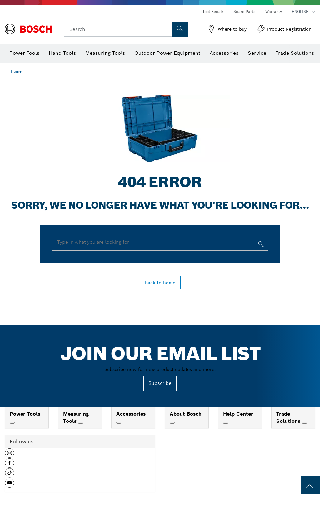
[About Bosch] (172, 423)
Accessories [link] (131, 414)
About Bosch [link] (186, 414)
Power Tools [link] (25, 414)
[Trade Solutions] (304, 423)
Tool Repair (212, 11)
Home (16, 71)
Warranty (273, 11)
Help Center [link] (238, 414)
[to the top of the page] (310, 485)
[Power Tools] (12, 423)
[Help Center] (225, 423)
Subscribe (160, 383)
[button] (9, 455)
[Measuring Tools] (80, 423)
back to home (160, 282)
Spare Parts (244, 11)
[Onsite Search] (180, 29)
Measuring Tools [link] (76, 417)
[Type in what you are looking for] (260, 245)
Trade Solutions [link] (289, 417)
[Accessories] (118, 423)
